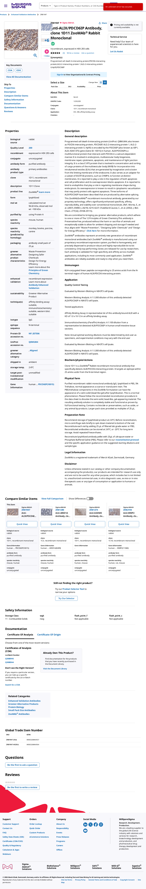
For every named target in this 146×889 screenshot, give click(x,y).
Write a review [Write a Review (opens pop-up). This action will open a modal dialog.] (73, 53)
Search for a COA (12, 685)
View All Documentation (18, 77)
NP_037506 (34, 333)
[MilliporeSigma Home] (21, 5)
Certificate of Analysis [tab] (20, 634)
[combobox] (78, 6)
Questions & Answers (15, 107)
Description (10, 91)
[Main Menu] (5, 6)
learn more (44, 192)
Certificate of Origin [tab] (49, 634)
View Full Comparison (52, 498)
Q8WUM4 (33, 342)
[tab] (5, 14)
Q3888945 (9, 658)
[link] (15, 824)
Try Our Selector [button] (66, 598)
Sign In (60, 74)
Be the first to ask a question (22, 764)
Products (3, 14)
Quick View (22, 524)
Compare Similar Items (16, 95)
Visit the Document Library (55, 668)
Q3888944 (9, 662)
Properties (9, 87)
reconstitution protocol (127, 439)
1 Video (47, 53)
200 (30, 147)
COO (18, 70)
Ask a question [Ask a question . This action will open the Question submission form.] (87, 53)
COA (10, 70)
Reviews (8, 111)
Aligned (34, 350)
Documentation (12, 103)
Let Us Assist (116, 51)
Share (103, 23)
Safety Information (14, 99)
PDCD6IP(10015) (46, 384)
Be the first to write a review (23, 788)
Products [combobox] (44, 5)
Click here (92, 230)
